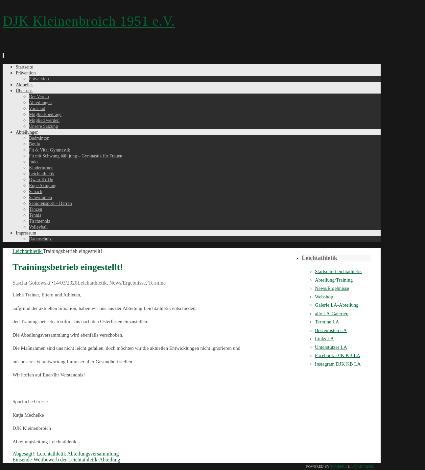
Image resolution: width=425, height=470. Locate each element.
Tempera (338, 466)
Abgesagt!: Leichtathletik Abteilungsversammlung (65, 453)
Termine (157, 283)
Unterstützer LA (331, 347)
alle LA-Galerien (331, 313)
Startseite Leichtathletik (338, 271)
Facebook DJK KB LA (337, 355)
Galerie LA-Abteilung (337, 305)
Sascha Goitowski (31, 283)
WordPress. (362, 466)
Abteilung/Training (334, 280)
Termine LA (327, 321)
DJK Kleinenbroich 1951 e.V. (89, 21)
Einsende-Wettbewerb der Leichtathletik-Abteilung (66, 459)
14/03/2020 (66, 283)
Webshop (324, 296)
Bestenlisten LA (331, 330)
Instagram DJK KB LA (338, 364)
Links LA (324, 338)
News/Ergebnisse (127, 283)
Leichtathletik (27, 251)
